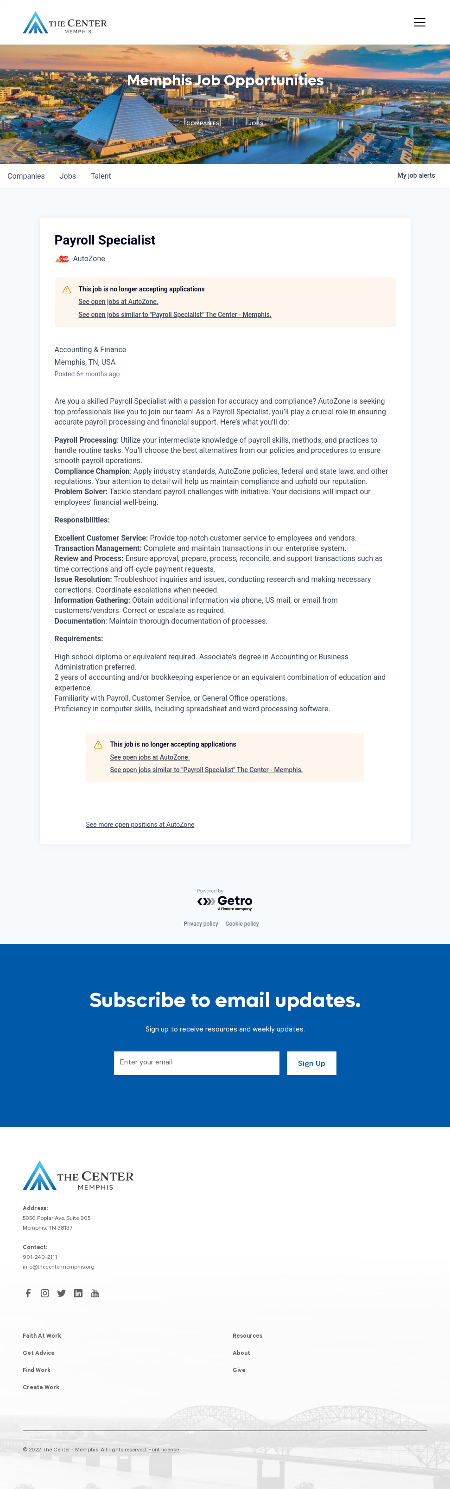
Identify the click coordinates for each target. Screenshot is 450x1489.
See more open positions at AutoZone (140, 824)
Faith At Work (42, 1337)
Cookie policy (242, 924)
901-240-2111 (40, 1258)
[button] (418, 22)
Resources (247, 1337)
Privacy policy (201, 924)
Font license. (164, 1450)
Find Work (37, 1371)
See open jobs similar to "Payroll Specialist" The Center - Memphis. (175, 314)
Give (239, 1371)
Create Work (41, 1388)
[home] (65, 22)
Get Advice (39, 1354)
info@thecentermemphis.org (59, 1267)
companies (26, 176)
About (241, 1354)
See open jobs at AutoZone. (118, 301)
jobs (68, 176)
